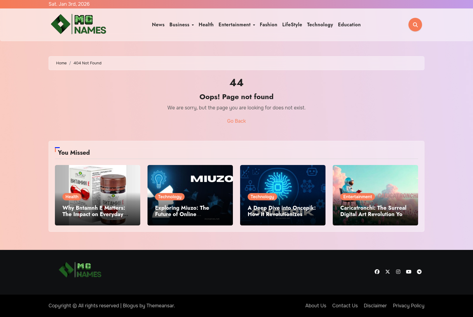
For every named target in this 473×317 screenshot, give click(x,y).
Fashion (268, 24)
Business (180, 24)
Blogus (130, 305)
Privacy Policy (408, 305)
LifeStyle (292, 24)
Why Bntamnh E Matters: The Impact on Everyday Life (93, 214)
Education (349, 24)
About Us (315, 305)
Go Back (236, 121)
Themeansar (160, 305)
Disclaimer (375, 305)
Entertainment (235, 24)
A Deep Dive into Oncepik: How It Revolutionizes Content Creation (282, 214)
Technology (320, 24)
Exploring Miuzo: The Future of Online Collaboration (182, 214)
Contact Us (345, 305)
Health (206, 24)
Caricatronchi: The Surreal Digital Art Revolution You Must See (373, 214)
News (158, 24)
